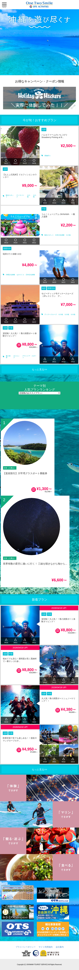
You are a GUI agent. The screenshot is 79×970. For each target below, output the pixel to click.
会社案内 (60, 947)
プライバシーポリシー (26, 947)
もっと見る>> (39, 369)
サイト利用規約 (46, 947)
